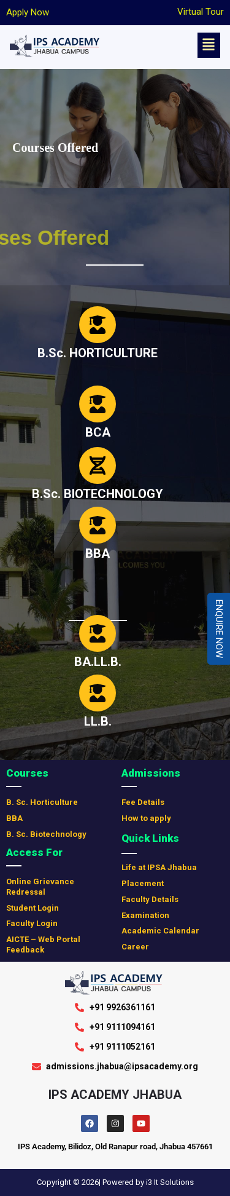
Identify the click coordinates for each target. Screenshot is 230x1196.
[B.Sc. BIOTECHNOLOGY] (97, 465)
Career (135, 946)
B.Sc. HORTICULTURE (97, 353)
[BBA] (97, 525)
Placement (142, 883)
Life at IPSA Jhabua (159, 867)
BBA (97, 553)
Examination (145, 915)
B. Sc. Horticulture (42, 802)
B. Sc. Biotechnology (46, 834)
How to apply (146, 818)
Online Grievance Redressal (40, 887)
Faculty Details (149, 899)
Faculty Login (32, 923)
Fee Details (142, 802)
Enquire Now (218, 629)
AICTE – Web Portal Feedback (43, 944)
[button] (208, 45)
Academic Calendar (160, 930)
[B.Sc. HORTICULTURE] (97, 324)
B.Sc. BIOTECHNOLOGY (97, 493)
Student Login (32, 908)
